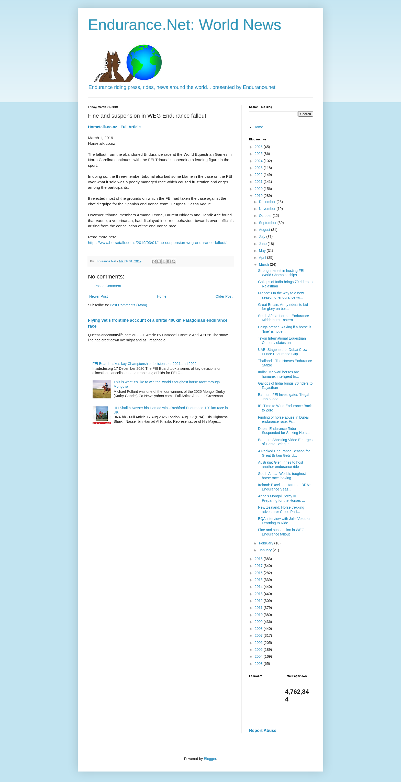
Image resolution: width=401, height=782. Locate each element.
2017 (259, 566)
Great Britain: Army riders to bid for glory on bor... (283, 307)
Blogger (210, 759)
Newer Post (98, 296)
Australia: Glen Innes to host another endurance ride (280, 464)
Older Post (224, 296)
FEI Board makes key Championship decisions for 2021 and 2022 (145, 364)
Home (161, 296)
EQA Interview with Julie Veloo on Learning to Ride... (284, 521)
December (267, 202)
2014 (259, 587)
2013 (259, 594)
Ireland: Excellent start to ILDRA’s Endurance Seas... (284, 487)
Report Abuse (262, 730)
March (264, 264)
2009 (259, 622)
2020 (259, 189)
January (266, 550)
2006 (259, 643)
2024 (259, 161)
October (266, 216)
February (266, 543)
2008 (259, 629)
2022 (259, 175)
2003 (259, 664)
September (268, 223)
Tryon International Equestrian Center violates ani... (282, 340)
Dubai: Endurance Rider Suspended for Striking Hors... (284, 431)
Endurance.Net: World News (184, 24)
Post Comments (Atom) (128, 305)
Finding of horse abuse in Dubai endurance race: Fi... (283, 419)
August (265, 230)
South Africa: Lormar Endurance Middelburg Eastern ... (283, 318)
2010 (259, 615)
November (267, 209)
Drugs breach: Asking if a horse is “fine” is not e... (284, 329)
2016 (259, 573)
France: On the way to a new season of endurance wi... (281, 295)
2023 (259, 168)
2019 (259, 196)
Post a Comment (107, 286)
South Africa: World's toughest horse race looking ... (282, 476)
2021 (259, 182)
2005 (259, 649)
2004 (259, 656)
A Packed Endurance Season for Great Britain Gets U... (284, 453)
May (262, 251)
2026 (259, 147)
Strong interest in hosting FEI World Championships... (281, 273)
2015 (259, 580)
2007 (259, 635)
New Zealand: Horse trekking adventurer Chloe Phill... (281, 509)
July (262, 236)
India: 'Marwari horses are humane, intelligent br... (278, 374)
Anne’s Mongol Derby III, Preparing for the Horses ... (281, 498)
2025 (259, 154)
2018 (259, 559)
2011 (259, 608)
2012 (259, 601)
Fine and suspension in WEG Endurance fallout (281, 532)
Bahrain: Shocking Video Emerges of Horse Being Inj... (285, 442)
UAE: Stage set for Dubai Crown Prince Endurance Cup (283, 352)
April (263, 257)
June (263, 244)
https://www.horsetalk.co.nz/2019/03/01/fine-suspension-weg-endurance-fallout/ (157, 242)
